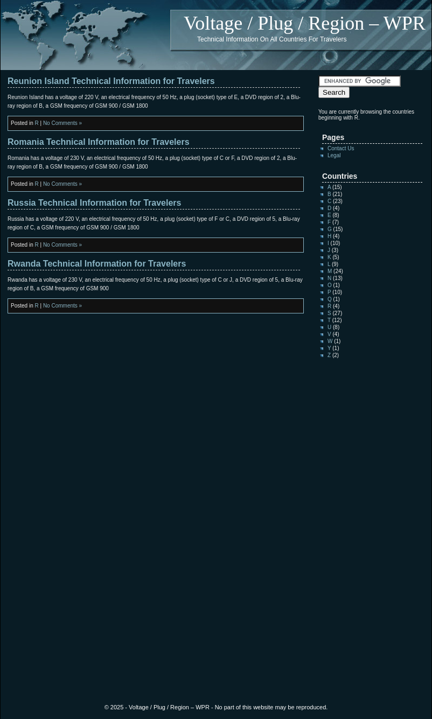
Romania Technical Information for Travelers (99, 141)
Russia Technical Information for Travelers (94, 202)
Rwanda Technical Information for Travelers (97, 263)
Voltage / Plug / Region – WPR (305, 23)
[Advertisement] (350, 531)
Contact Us (341, 148)
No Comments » (62, 123)
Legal (334, 155)
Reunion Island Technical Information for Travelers (111, 81)
